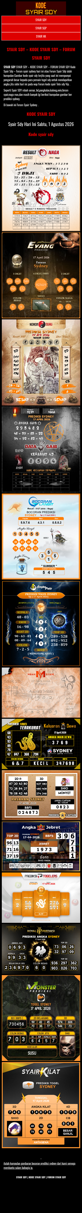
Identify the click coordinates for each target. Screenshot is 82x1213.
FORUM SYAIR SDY (56, 1177)
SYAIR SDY (41, 20)
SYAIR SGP (41, 28)
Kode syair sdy (41, 134)
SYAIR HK (41, 36)
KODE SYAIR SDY (41, 114)
